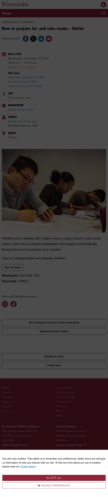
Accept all (54, 477)
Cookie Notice (28, 466)
